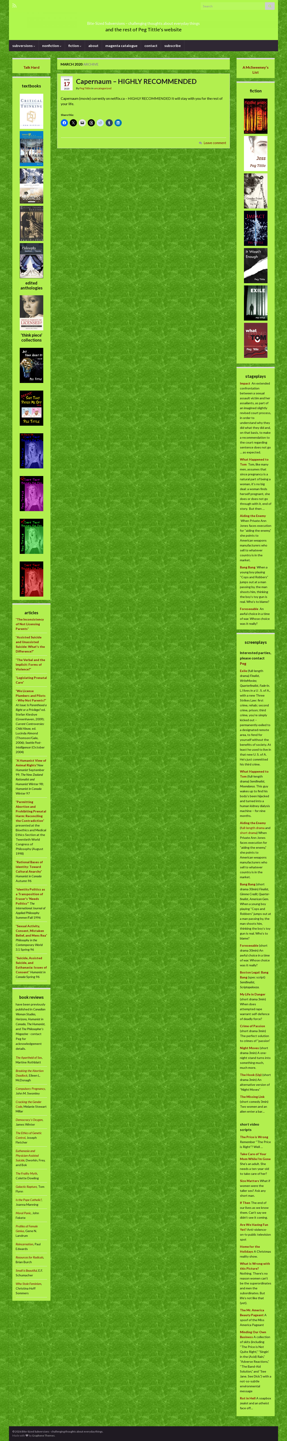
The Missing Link (252, 1097)
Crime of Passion (252, 1026)
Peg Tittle (85, 88)
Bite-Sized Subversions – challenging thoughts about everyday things (143, 22)
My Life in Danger (252, 994)
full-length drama (253, 828)
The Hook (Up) (251, 1075)
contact (150, 45)
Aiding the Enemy (253, 516)
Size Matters (249, 1181)
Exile (243, 671)
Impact (245, 383)
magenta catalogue (121, 45)
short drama (248, 833)
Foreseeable (249, 609)
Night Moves (249, 1048)
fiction (74, 45)
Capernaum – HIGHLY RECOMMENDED (136, 81)
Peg (243, 663)
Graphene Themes (43, 1435)
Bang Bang (247, 567)
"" (30, 624)
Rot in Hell (248, 1398)
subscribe (172, 45)
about (93, 45)
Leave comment (215, 143)
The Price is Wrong (254, 1137)
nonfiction (51, 45)
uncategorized (102, 88)
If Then (245, 1203)
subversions (23, 45)
